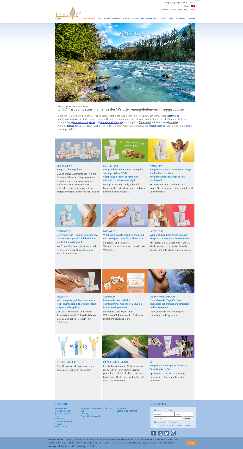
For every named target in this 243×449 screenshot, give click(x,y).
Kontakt (191, 19)
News (163, 19)
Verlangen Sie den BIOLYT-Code (96, 408)
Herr (171, 410)
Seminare (180, 19)
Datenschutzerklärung (130, 443)
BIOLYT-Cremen (130, 19)
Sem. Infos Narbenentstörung (63, 420)
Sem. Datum (61, 426)
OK (191, 443)
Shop (171, 19)
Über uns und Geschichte (109, 19)
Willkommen (89, 19)
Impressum (122, 408)
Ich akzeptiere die (174, 426)
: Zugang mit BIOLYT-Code (180, 2)
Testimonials (86, 413)
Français (191, 10)
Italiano (173, 10)
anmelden (161, 422)
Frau (159, 410)
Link (82, 411)
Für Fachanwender (149, 19)
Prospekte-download (90, 416)
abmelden (173, 422)
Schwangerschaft (63, 411)
